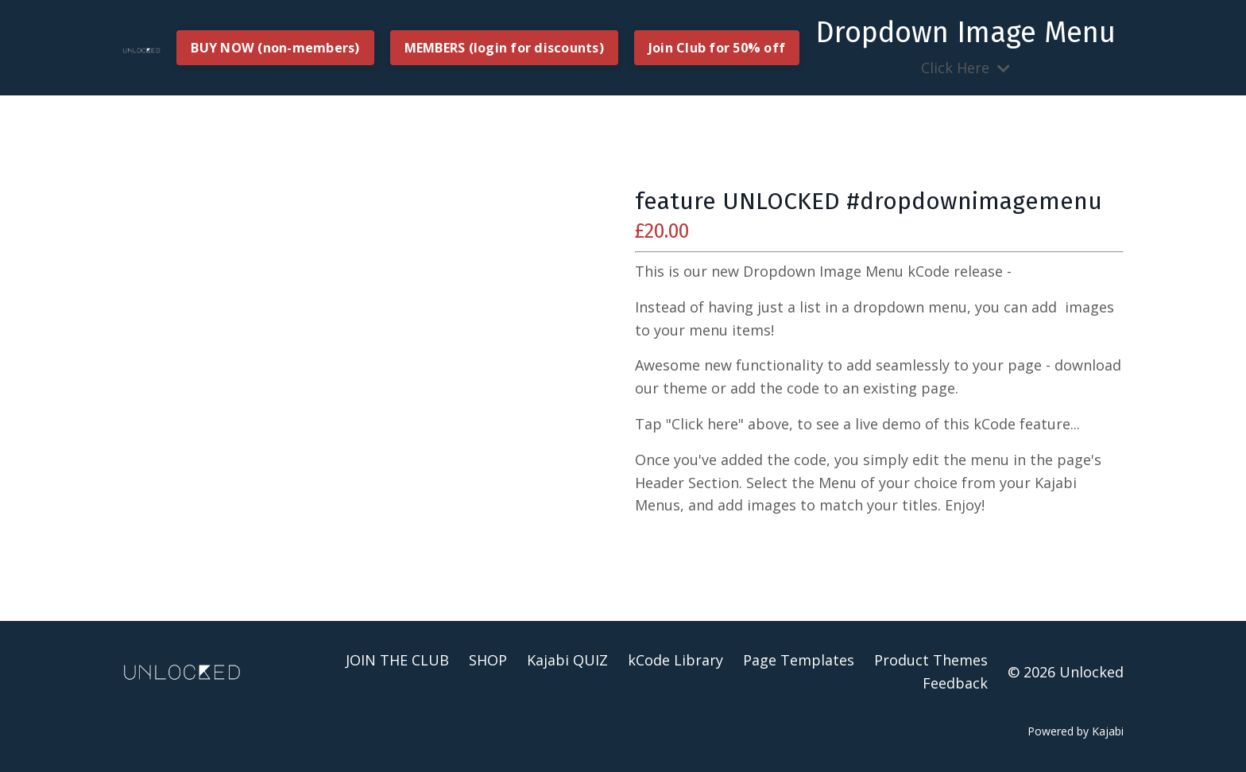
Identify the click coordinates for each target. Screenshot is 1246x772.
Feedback (955, 682)
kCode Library (675, 659)
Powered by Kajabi (1075, 731)
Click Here (965, 46)
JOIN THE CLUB (397, 659)
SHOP (488, 659)
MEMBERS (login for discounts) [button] (504, 47)
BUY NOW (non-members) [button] (275, 47)
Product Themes (931, 659)
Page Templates (798, 659)
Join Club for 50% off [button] (716, 47)
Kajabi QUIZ (567, 659)
